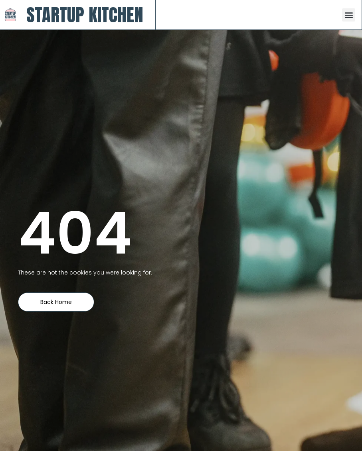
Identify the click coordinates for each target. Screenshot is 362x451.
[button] (348, 15)
